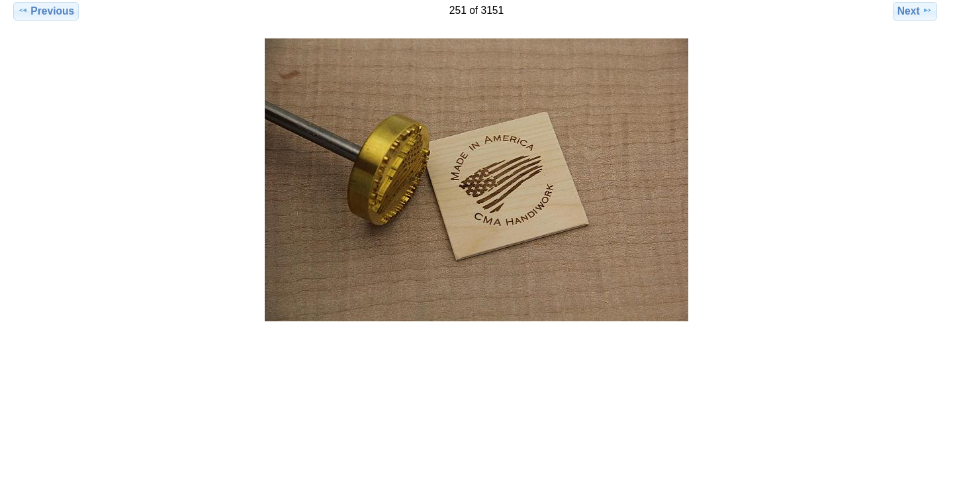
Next (914, 11)
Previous (46, 11)
